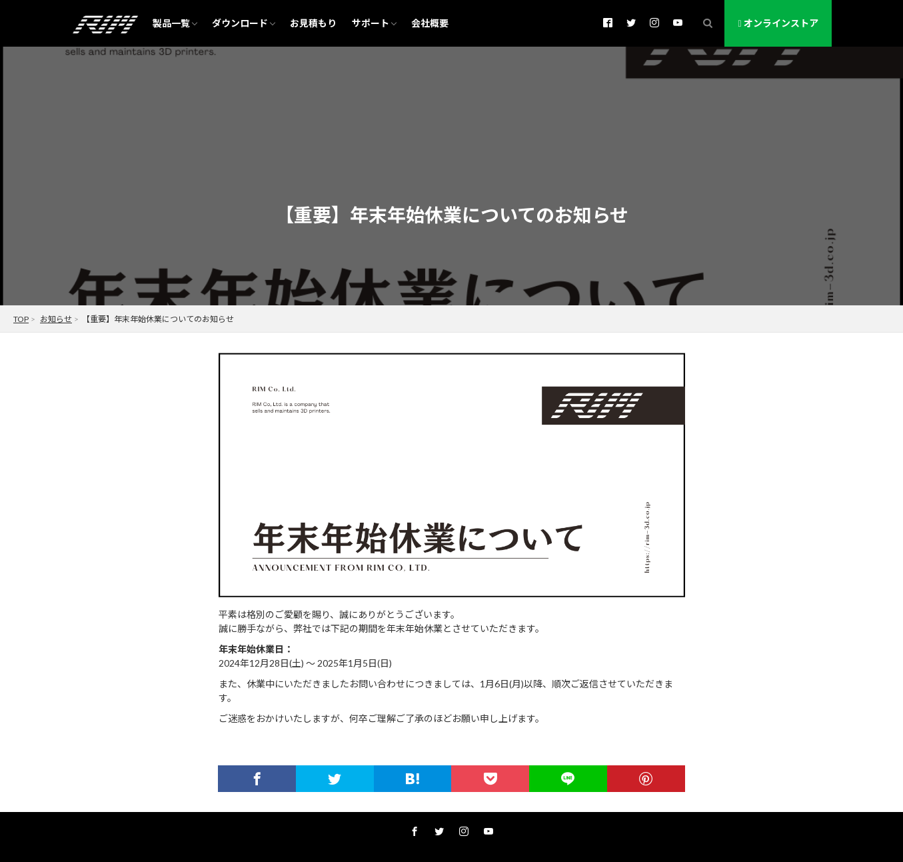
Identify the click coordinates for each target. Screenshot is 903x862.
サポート (370, 23)
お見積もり (313, 23)
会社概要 (430, 23)
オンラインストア (778, 23)
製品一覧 (171, 23)
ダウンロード (240, 23)
